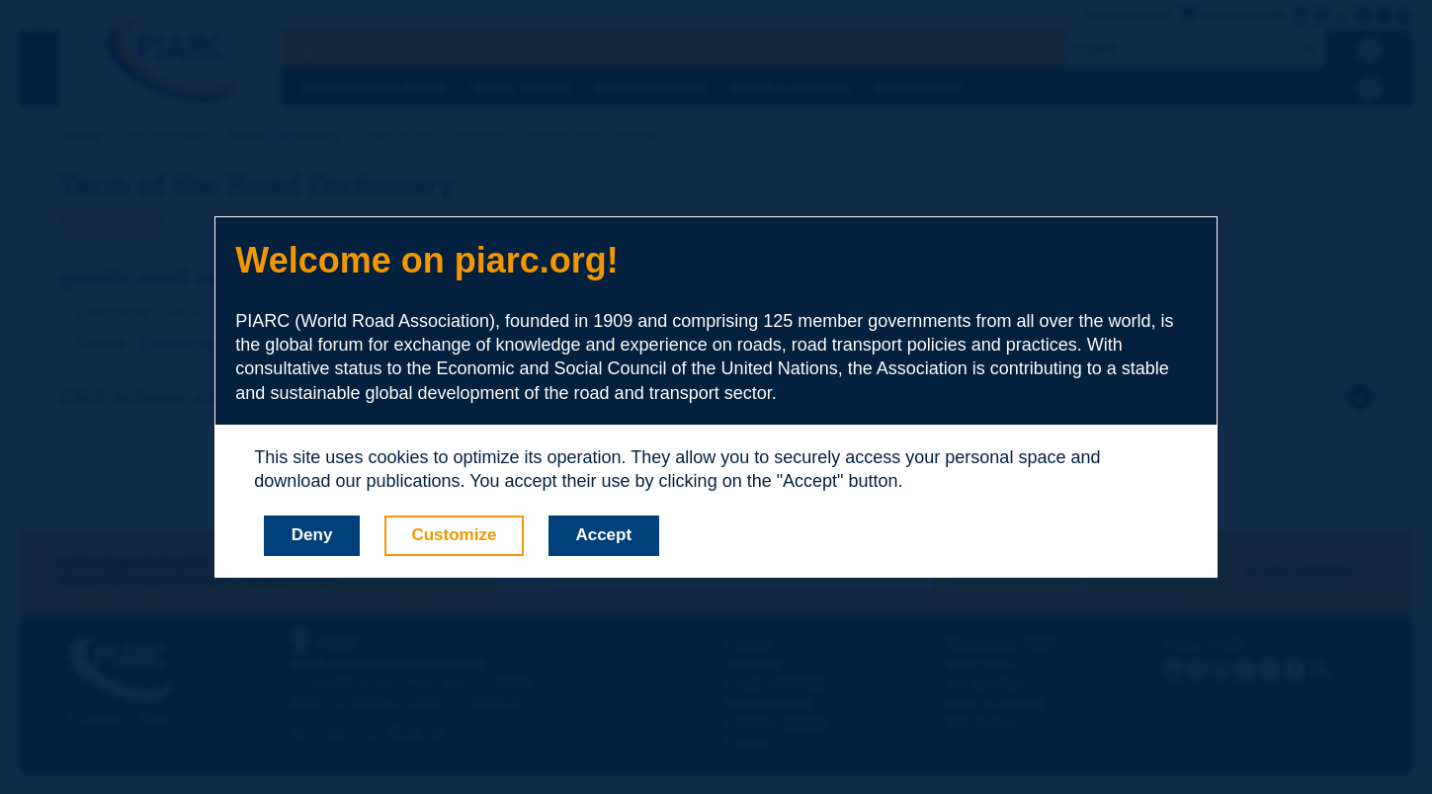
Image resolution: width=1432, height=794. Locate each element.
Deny (312, 534)
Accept (603, 534)
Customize (453, 534)
